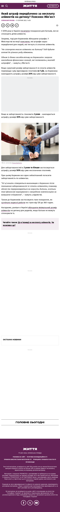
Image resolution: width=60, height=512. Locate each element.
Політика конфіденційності (37, 457)
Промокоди (30, 462)
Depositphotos (17, 163)
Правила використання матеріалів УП (18, 459)
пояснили (25, 41)
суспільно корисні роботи (13, 202)
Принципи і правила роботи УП (44, 459)
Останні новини (12, 339)
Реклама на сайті (19, 457)
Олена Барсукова (8, 20)
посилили (25, 31)
